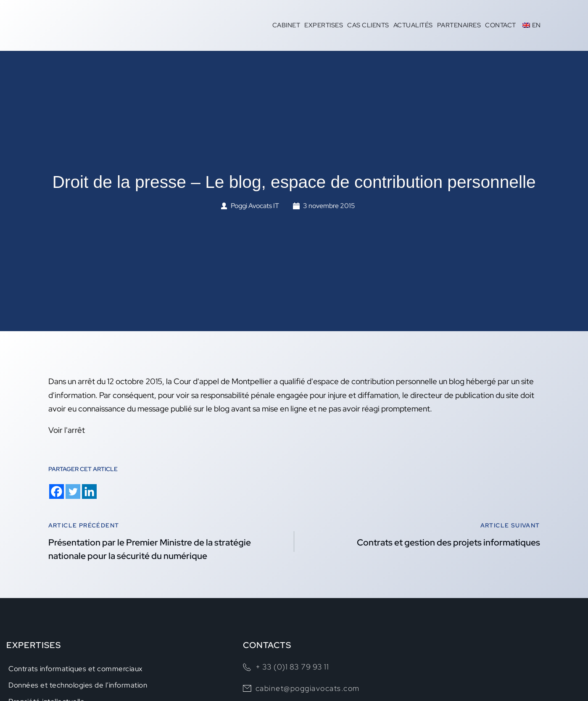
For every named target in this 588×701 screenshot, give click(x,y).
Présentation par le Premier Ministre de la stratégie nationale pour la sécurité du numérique (149, 549)
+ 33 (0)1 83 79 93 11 (292, 667)
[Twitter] (73, 491)
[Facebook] (56, 491)
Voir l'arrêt (66, 430)
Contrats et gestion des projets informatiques (448, 542)
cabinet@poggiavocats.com (308, 688)
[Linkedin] (89, 491)
